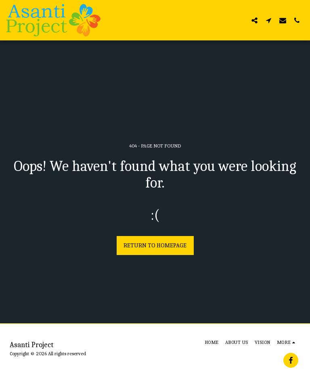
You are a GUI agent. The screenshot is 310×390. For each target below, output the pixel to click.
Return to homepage (155, 245)
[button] (254, 20)
